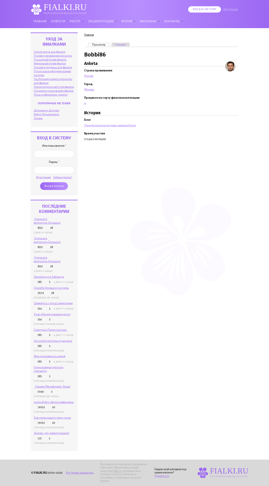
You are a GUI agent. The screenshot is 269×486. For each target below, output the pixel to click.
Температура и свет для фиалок (54, 87)
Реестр (75, 21)
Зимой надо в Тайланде (49, 276)
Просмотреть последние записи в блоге (110, 125)
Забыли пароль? (62, 177)
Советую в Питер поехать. (50, 330)
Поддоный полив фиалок (50, 59)
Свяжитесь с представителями (53, 303)
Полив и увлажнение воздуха (53, 55)
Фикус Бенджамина (46, 114)
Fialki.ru (116, 471)
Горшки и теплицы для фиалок (53, 67)
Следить (120, 44)
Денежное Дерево (46, 110)
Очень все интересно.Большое (47, 220)
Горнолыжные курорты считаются (48, 369)
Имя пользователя (54, 145)
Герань (38, 118)
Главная (40, 21)
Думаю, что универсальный (51, 433)
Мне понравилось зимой (49, 356)
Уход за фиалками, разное (51, 94)
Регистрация (230, 9)
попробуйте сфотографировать (54, 402)
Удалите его (161, 476)
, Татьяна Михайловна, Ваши (52, 386)
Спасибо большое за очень (51, 288)
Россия (88, 75)
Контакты (172, 21)
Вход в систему (204, 9)
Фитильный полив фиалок (50, 63)
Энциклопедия (101, 21)
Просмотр (100, 44)
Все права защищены (80, 472)
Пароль (54, 162)
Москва (89, 89)
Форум (126, 21)
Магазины (148, 21)
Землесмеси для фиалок (49, 51)
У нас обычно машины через (52, 314)
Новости (58, 21)
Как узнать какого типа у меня (52, 417)
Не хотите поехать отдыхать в (53, 341)
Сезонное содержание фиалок (54, 90)
